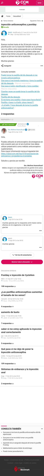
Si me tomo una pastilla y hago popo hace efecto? (21, 100)
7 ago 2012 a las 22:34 (15, 219)
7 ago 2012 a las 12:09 (15, 132)
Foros (8, 16)
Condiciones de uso (16, 460)
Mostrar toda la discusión (21, 262)
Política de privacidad (32, 460)
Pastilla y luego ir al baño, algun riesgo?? (17, 102)
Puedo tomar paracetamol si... (13, 451)
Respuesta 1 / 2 (7, 119)
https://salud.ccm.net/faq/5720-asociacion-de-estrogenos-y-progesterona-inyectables (20, 155)
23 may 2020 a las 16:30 (22, 34)
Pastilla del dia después (10, 97)
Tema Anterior (8, 21)
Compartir (7, 66)
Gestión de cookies (30, 463)
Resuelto (6, 27)
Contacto (10, 463)
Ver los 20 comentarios (23, 255)
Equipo (6, 460)
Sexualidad (17, 16)
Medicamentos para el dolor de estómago (17, 448)
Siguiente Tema (35, 21)
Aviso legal (18, 463)
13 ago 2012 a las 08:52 (15, 240)
